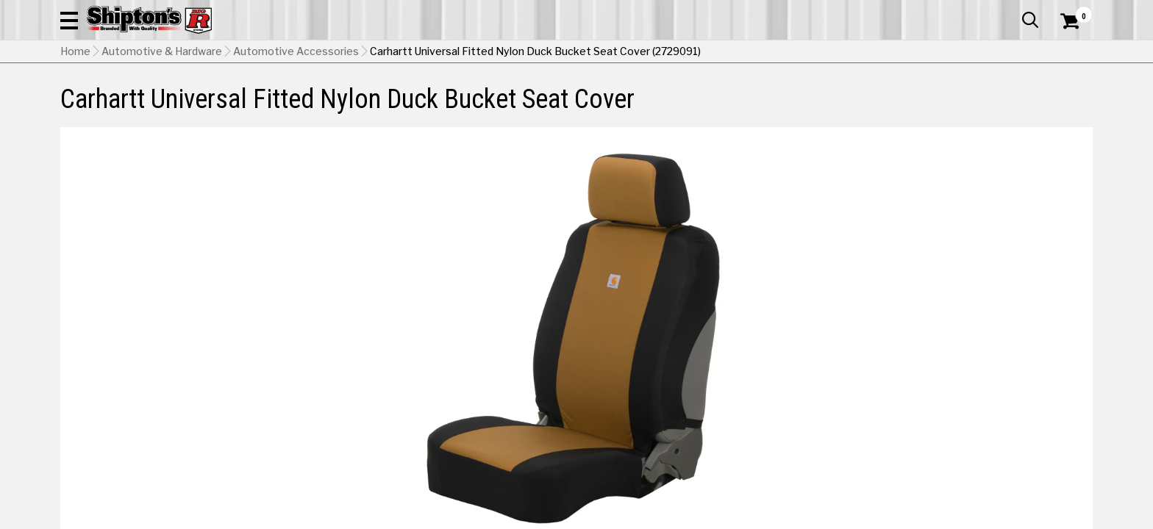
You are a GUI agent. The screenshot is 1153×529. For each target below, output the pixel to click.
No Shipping (836, 349)
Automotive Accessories (296, 126)
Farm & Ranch (410, 99)
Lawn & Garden (763, 99)
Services (1072, 11)
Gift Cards (945, 11)
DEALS (1065, 99)
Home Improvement (636, 99)
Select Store (989, 349)
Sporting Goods (975, 99)
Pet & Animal (868, 99)
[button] (735, 53)
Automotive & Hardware (276, 99)
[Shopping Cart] (1068, 52)
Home (75, 126)
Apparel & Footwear (124, 99)
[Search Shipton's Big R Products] (576, 53)
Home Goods (513, 99)
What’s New (1010, 11)
